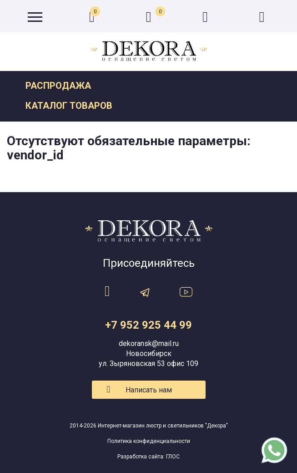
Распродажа (58, 85)
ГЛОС (173, 456)
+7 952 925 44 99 (148, 325)
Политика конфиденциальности (148, 441)
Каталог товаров (68, 105)
